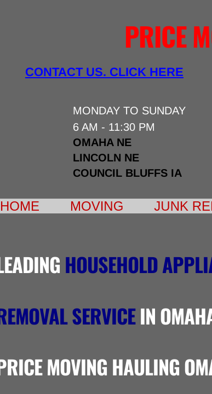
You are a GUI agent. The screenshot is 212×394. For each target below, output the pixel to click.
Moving (96, 206)
